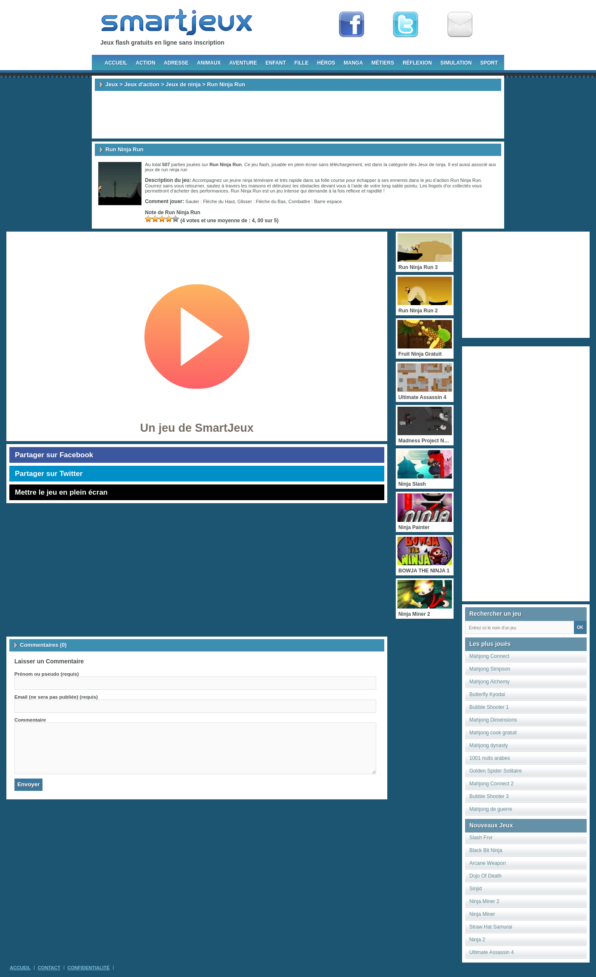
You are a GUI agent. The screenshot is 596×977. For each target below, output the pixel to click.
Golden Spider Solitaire (495, 771)
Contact (49, 967)
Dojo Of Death (485, 876)
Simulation (456, 63)
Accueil (116, 63)
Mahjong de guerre (490, 809)
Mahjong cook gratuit (493, 733)
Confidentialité (89, 968)
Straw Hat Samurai (490, 927)
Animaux (209, 63)
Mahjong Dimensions (493, 720)
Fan (351, 24)
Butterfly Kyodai (487, 694)
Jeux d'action (141, 84)
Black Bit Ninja (485, 850)
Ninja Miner (482, 914)
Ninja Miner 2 (484, 901)
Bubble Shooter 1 (489, 707)
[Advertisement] (298, 115)
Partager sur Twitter (48, 474)
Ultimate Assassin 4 (491, 952)
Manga (353, 63)
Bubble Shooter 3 (489, 796)
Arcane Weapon (487, 863)
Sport (489, 63)
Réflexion (417, 63)
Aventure (243, 63)
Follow (405, 24)
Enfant (275, 63)
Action (145, 63)
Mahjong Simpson (489, 669)
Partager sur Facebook (54, 455)
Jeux (111, 84)
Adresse (176, 63)
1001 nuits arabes (489, 758)
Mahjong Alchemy (489, 682)
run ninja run (174, 169)
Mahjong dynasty (488, 745)
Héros (326, 63)
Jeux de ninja (183, 84)
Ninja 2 (477, 940)
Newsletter (460, 24)
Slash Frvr (481, 838)
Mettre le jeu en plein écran (61, 492)
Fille (301, 63)
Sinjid (475, 889)
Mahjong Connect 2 (491, 784)
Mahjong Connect (489, 656)
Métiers (383, 63)
